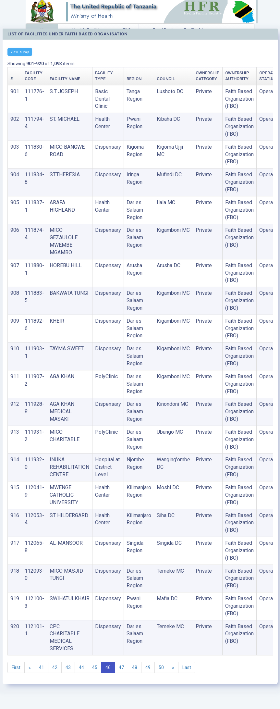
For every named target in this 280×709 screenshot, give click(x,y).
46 (108, 667)
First (16, 667)
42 (54, 667)
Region (134, 78)
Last (186, 667)
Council (166, 78)
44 (81, 667)
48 (134, 667)
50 (161, 667)
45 (94, 667)
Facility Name (65, 78)
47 (121, 667)
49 (148, 667)
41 (41, 667)
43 (68, 667)
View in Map (20, 52)
